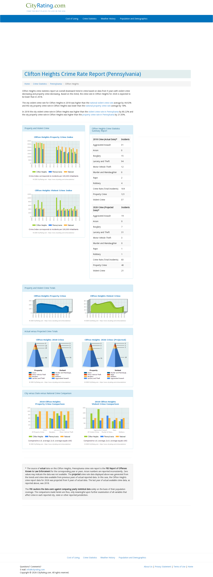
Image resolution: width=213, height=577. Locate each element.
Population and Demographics (133, 18)
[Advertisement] (106, 46)
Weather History (108, 18)
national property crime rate (98, 106)
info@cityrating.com (36, 569)
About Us (148, 566)
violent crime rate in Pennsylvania (103, 112)
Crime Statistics (89, 18)
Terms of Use (179, 566)
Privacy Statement (163, 566)
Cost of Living (72, 18)
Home (27, 84)
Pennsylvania (56, 84)
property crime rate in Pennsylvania (98, 114)
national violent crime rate (101, 103)
